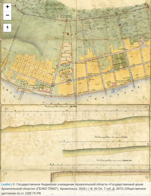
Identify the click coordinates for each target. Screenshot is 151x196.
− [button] (7, 16)
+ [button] (7, 7)
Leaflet (5, 184)
